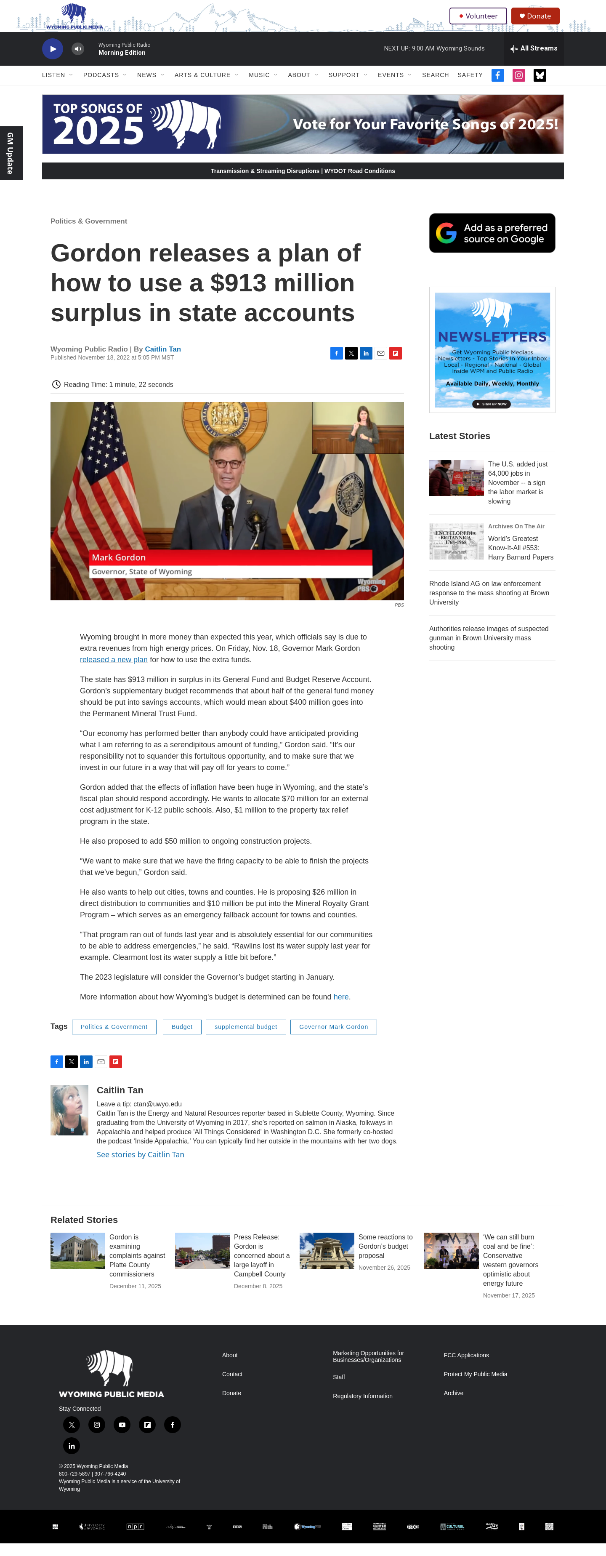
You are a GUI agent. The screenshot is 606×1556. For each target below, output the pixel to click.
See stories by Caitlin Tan (140, 1167)
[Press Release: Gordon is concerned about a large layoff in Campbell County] (202, 1263)
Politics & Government (88, 234)
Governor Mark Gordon (333, 1039)
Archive (454, 1406)
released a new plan (114, 672)
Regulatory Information (363, 1408)
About (299, 87)
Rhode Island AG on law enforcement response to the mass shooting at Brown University (489, 605)
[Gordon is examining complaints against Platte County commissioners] (77, 1263)
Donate (542, 22)
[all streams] (534, 61)
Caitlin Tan (163, 361)
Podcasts (101, 87)
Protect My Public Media (476, 1387)
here (341, 1009)
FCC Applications (466, 1368)
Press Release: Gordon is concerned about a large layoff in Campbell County (262, 1268)
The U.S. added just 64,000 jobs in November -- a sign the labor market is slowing (518, 495)
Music (259, 87)
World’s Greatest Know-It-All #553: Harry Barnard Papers (521, 560)
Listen (53, 87)
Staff (339, 1389)
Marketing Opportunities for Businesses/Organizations (368, 1369)
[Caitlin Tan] (69, 1122)
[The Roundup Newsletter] (492, 362)
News (147, 87)
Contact (232, 1387)
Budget (182, 1039)
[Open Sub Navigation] (71, 87)
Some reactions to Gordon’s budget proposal (386, 1259)
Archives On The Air (516, 539)
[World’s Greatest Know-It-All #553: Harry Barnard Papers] (456, 554)
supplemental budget (246, 1039)
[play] (52, 61)
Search (435, 87)
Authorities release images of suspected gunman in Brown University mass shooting (489, 650)
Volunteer (479, 22)
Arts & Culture (203, 87)
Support (344, 87)
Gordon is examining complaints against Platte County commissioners (137, 1268)
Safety (470, 87)
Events (391, 87)
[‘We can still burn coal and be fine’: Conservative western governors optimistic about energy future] (451, 1263)
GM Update (10, 153)
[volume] (78, 61)
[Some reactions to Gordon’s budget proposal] (327, 1263)
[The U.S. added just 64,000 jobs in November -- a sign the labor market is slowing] (456, 490)
